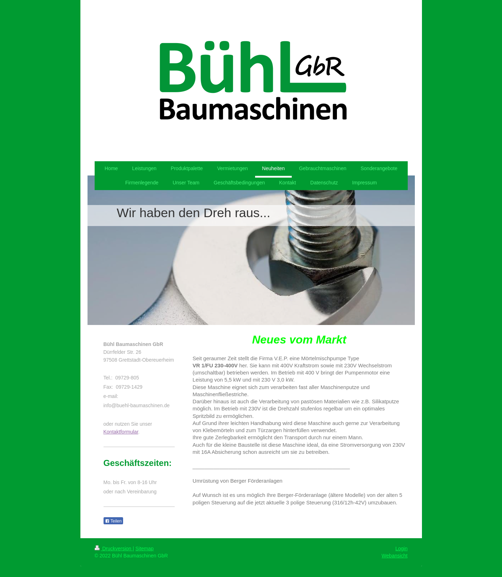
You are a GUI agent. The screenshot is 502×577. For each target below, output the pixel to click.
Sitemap (145, 548)
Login (401, 548)
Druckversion (114, 548)
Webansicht (395, 555)
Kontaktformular (121, 432)
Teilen (113, 521)
